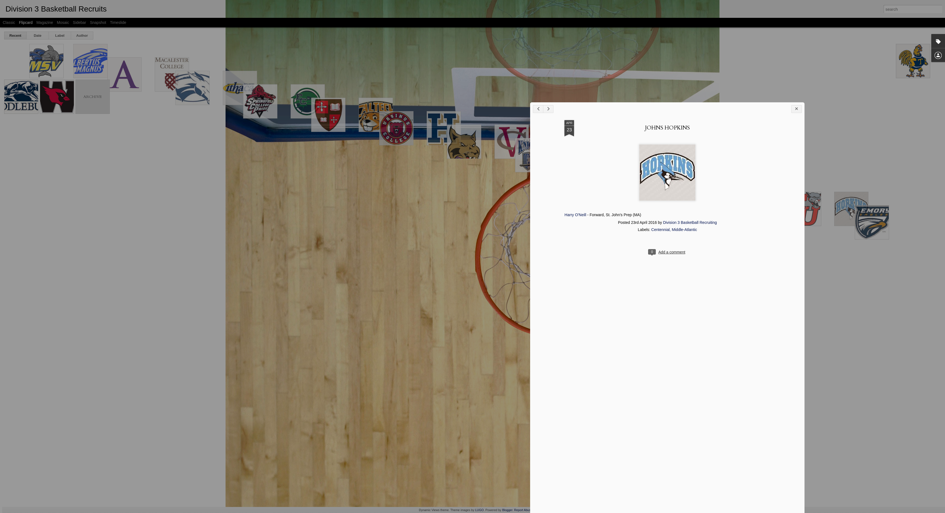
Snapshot (98, 22)
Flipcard (26, 22)
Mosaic (63, 22)
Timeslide (118, 22)
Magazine (44, 22)
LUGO (479, 510)
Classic (9, 22)
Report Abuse (523, 510)
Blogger (507, 510)
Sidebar (79, 22)
